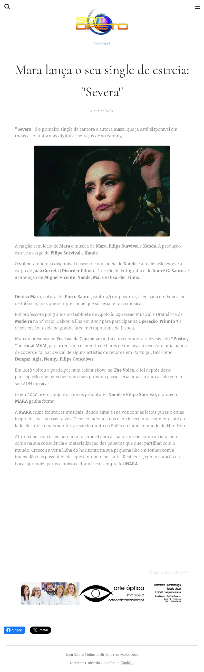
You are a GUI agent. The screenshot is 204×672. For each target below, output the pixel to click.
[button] (6, 6)
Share (14, 630)
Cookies (127, 662)
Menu (197, 6)
